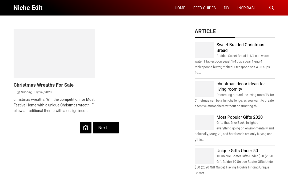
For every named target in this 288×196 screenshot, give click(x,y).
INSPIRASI (246, 8)
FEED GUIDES (204, 8)
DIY (226, 8)
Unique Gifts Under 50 (237, 150)
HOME (180, 8)
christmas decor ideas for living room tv (241, 86)
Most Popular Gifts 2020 (240, 117)
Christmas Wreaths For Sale (44, 85)
